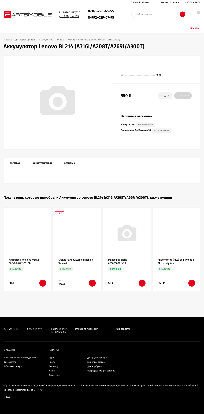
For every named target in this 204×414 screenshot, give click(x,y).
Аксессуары (55, 375)
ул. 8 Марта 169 (69, 16)
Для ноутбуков (94, 366)
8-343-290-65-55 (101, 11)
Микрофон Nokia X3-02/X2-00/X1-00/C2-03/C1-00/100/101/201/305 (24, 263)
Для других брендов (97, 357)
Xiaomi (52, 371)
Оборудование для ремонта (101, 371)
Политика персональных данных (19, 357)
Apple (51, 357)
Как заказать (9, 362)
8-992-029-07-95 (101, 17)
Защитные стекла (96, 362)
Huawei (52, 362)
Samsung (53, 366)
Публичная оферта (13, 366)
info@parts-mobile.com (86, 329)
